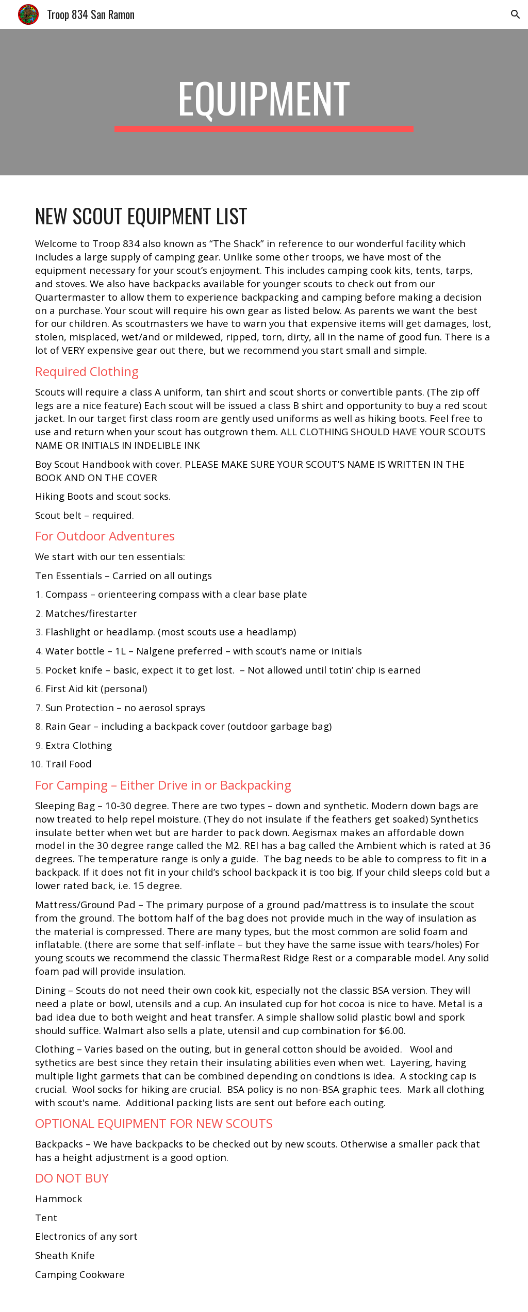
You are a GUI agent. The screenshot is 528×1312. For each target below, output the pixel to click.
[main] (263, 102)
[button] (515, 14)
